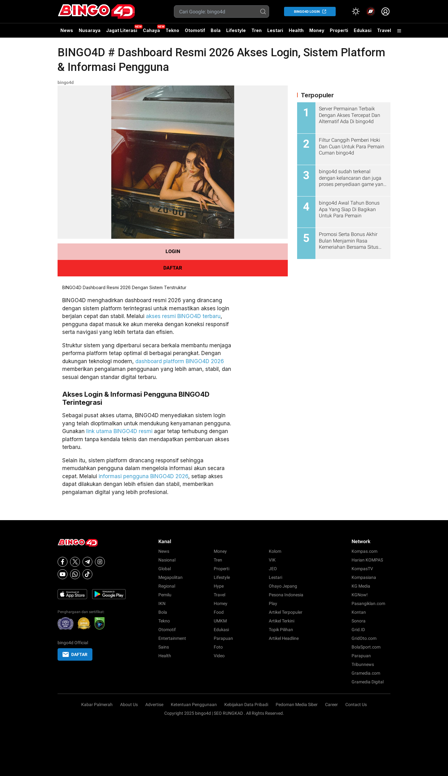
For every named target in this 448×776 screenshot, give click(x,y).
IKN (162, 603)
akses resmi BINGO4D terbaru (183, 316)
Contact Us (356, 704)
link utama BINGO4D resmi (119, 431)
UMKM (220, 620)
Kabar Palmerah (97, 704)
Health (296, 30)
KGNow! (360, 594)
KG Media (361, 586)
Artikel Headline (284, 638)
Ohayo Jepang (283, 586)
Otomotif (195, 30)
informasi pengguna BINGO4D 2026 (143, 476)
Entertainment (172, 638)
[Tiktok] (87, 574)
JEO (273, 568)
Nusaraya (89, 30)
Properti (339, 30)
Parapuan (223, 638)
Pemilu (164, 594)
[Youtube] (63, 574)
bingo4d (66, 82)
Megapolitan (170, 577)
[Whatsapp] (75, 574)
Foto (218, 646)
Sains (163, 646)
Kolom (275, 551)
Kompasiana (364, 577)
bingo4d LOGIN (307, 12)
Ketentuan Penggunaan (194, 704)
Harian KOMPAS (367, 559)
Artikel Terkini (281, 620)
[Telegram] (87, 562)
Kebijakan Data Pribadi (246, 704)
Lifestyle (236, 30)
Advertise (154, 704)
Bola (216, 30)
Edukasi (362, 30)
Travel (384, 30)
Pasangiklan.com (368, 603)
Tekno (172, 30)
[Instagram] (100, 562)
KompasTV (362, 568)
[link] (371, 11)
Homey (220, 603)
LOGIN (173, 251)
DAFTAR (172, 268)
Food (219, 612)
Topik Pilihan (281, 629)
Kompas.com (364, 551)
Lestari (275, 33)
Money (316, 30)
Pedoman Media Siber (297, 704)
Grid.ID (358, 629)
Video (219, 655)
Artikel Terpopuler (285, 612)
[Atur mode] (356, 11)
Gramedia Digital (368, 681)
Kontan (359, 612)
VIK (272, 559)
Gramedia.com (366, 673)
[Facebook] (63, 562)
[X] (75, 562)
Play (273, 603)
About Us (129, 704)
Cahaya (151, 30)
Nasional (166, 559)
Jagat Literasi (121, 30)
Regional (166, 586)
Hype (219, 586)
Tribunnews (363, 664)
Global (164, 568)
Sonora (359, 620)
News (66, 30)
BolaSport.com (366, 646)
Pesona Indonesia (286, 594)
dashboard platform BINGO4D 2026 (179, 361)
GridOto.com (364, 638)
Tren (256, 30)
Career (331, 704)
